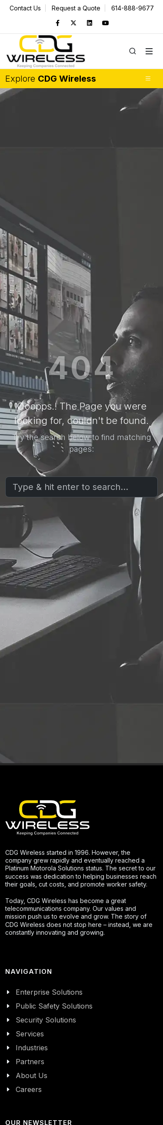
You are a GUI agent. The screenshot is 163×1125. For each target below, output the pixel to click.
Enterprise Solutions (49, 992)
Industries (32, 1047)
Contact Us (25, 8)
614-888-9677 (132, 8)
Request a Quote (76, 8)
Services (30, 1033)
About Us (31, 1075)
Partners (30, 1061)
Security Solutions (46, 1020)
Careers (29, 1089)
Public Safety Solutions (54, 1006)
